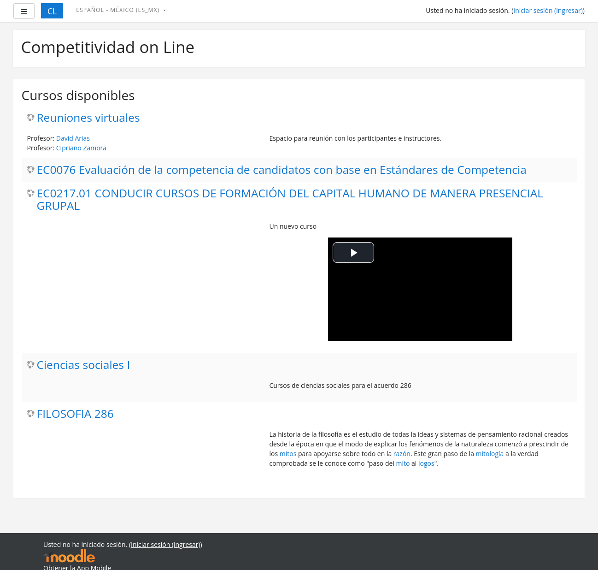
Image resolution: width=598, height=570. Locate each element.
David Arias (73, 138)
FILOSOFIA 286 (75, 414)
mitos (288, 453)
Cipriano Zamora (81, 147)
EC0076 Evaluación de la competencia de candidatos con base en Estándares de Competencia (282, 170)
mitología (490, 453)
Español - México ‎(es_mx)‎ (118, 10)
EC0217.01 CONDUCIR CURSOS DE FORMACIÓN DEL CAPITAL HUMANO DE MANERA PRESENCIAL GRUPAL (290, 199)
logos (426, 463)
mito (403, 463)
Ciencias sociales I (83, 365)
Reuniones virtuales (88, 118)
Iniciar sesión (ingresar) (548, 10)
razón (401, 453)
